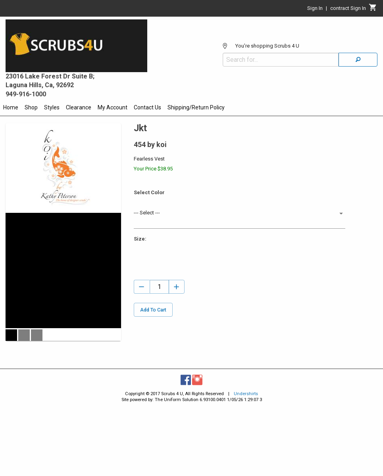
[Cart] (373, 9)
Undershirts (246, 463)
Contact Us (147, 107)
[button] (11, 402)
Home (10, 107)
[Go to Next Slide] (117, 302)
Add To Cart (153, 309)
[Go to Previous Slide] (10, 302)
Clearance (78, 107)
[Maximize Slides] (117, 217)
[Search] (358, 60)
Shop (31, 107)
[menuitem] (10, 108)
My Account (112, 107)
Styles (52, 107)
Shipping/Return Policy (196, 107)
